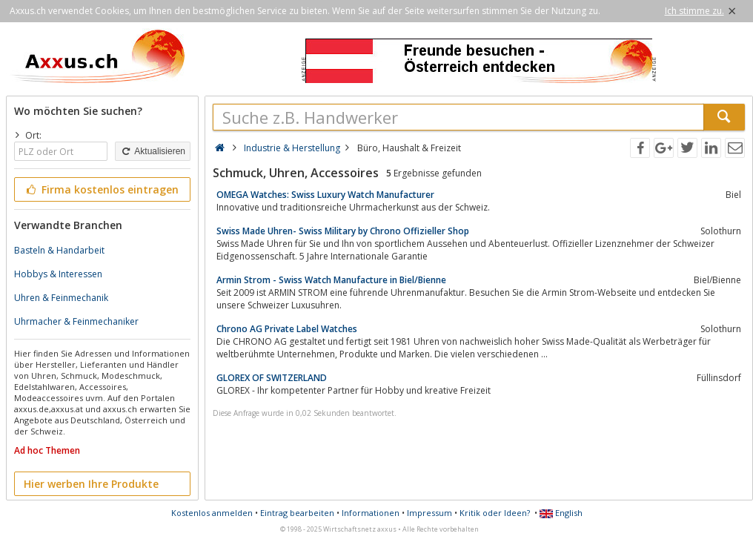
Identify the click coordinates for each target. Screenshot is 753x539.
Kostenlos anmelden (212, 512)
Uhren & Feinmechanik (61, 297)
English (561, 512)
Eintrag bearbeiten (297, 512)
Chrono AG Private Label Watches (286, 329)
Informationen (370, 512)
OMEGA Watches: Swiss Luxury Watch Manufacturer (325, 194)
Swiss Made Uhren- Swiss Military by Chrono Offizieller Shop (342, 231)
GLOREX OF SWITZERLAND (271, 377)
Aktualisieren (152, 151)
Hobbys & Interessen (58, 274)
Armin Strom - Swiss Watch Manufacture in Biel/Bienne (331, 280)
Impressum (429, 512)
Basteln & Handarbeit (59, 250)
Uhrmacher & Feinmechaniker (76, 321)
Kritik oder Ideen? (495, 512)
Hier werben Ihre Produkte (91, 484)
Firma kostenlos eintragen (101, 189)
